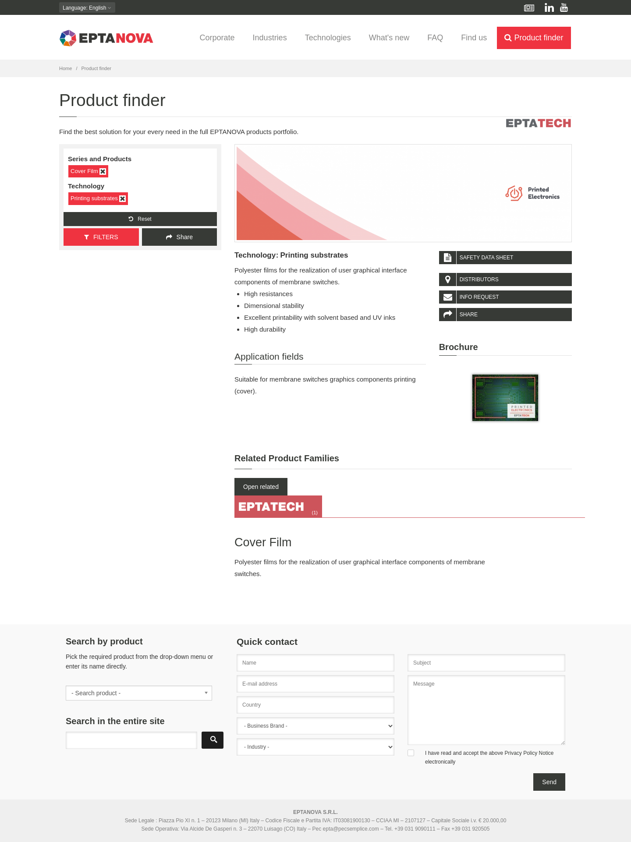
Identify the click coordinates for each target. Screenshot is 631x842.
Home (65, 68)
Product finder (533, 37)
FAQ (435, 37)
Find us (474, 37)
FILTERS (101, 237)
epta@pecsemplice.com (351, 829)
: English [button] (87, 8)
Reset (140, 219)
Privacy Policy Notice (528, 753)
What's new (389, 37)
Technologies (328, 37)
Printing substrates (98, 198)
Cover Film (88, 171)
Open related (261, 486)
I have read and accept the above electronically (489, 757)
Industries (270, 37)
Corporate (217, 37)
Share (179, 237)
